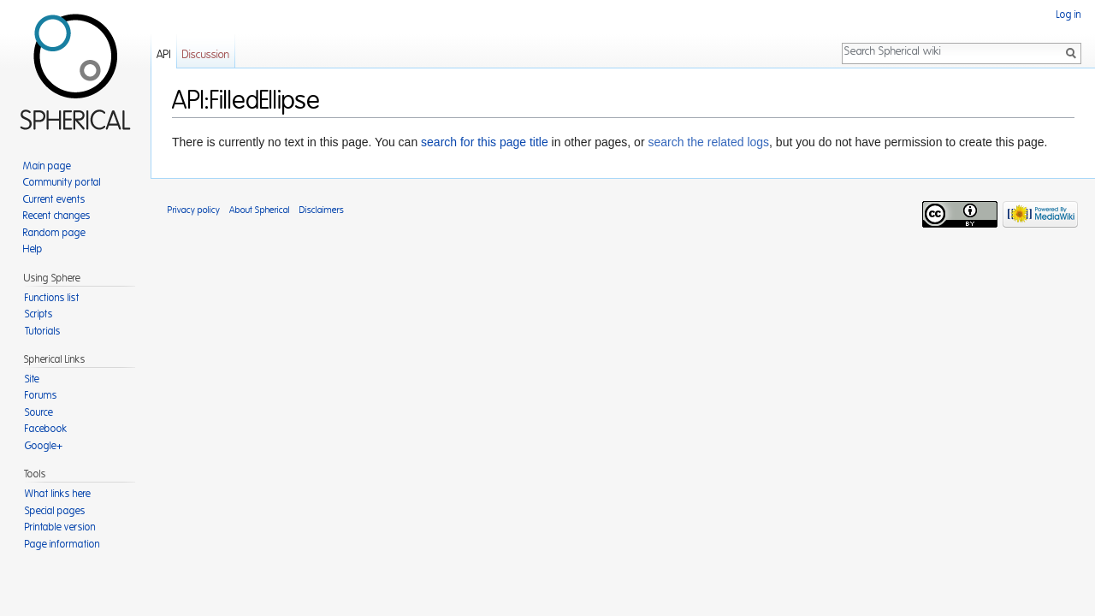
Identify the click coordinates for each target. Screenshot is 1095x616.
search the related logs (708, 142)
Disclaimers (321, 210)
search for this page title (484, 142)
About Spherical (259, 210)
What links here (58, 494)
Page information (62, 544)
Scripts (39, 314)
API (164, 55)
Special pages (55, 511)
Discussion (205, 55)
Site (32, 379)
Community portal (62, 182)
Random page (54, 233)
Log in (1069, 14)
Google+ (43, 446)
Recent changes (57, 215)
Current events (54, 199)
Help (33, 249)
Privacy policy (194, 210)
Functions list (52, 298)
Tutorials (43, 331)
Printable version (60, 527)
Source (39, 412)
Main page (47, 166)
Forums (41, 395)
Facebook (46, 429)
